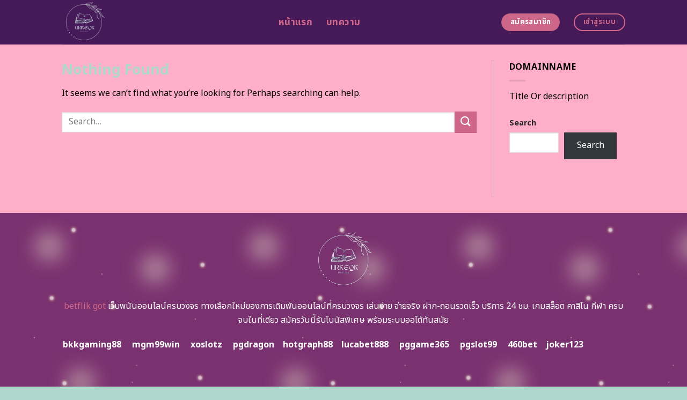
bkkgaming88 (92, 344)
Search (522, 123)
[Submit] (465, 122)
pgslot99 (478, 344)
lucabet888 (365, 344)
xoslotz (206, 344)
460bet (522, 344)
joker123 (564, 344)
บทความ (343, 22)
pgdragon (253, 344)
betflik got (85, 306)
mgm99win (156, 344)
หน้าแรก (295, 22)
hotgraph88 (308, 344)
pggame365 (424, 344)
